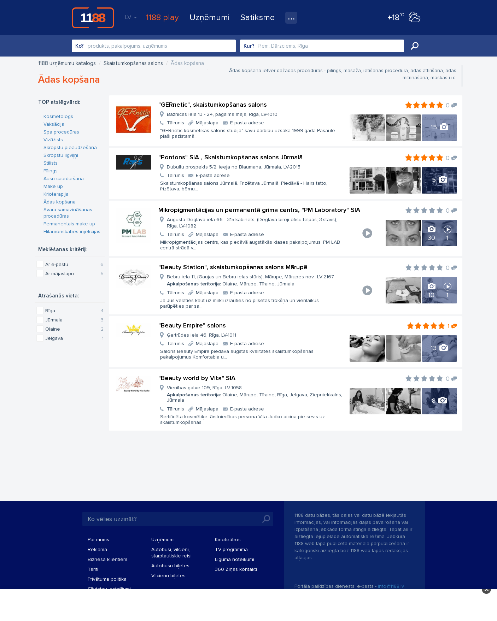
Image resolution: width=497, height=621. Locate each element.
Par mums (98, 540)
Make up (53, 186)
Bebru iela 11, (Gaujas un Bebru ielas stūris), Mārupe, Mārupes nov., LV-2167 (250, 280)
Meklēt (414, 46)
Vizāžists (53, 140)
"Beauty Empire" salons (192, 325)
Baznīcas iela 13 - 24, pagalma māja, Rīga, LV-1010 (222, 114)
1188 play (162, 17)
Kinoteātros (228, 540)
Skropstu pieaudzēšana (70, 147)
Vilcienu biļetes (168, 576)
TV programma (231, 549)
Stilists (50, 163)
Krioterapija (56, 194)
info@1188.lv (391, 586)
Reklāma (97, 549)
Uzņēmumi (209, 17)
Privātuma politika (107, 579)
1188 (93, 17)
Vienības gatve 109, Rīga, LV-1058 (255, 394)
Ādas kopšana (59, 202)
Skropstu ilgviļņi (60, 155)
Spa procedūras (61, 132)
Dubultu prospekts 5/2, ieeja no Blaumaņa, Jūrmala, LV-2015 (233, 167)
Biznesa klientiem (107, 559)
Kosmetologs (58, 116)
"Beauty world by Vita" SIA (196, 378)
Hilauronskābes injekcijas (71, 232)
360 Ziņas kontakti (236, 569)
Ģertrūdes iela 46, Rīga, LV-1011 (201, 335)
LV (131, 17)
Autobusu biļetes (170, 566)
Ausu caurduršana (63, 179)
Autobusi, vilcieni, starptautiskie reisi (171, 552)
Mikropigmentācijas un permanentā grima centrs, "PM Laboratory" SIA (259, 210)
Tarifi (93, 569)
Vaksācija (53, 124)
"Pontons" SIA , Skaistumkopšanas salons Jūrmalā (230, 157)
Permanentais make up (69, 224)
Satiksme (257, 17)
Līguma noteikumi (234, 559)
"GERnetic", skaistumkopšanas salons (212, 104)
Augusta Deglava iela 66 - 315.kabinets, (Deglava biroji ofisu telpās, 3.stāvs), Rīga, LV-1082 (252, 223)
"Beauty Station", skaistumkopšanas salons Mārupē (233, 267)
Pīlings (50, 171)
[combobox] (154, 46)
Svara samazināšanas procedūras (67, 213)
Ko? (79, 46)
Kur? (249, 46)
